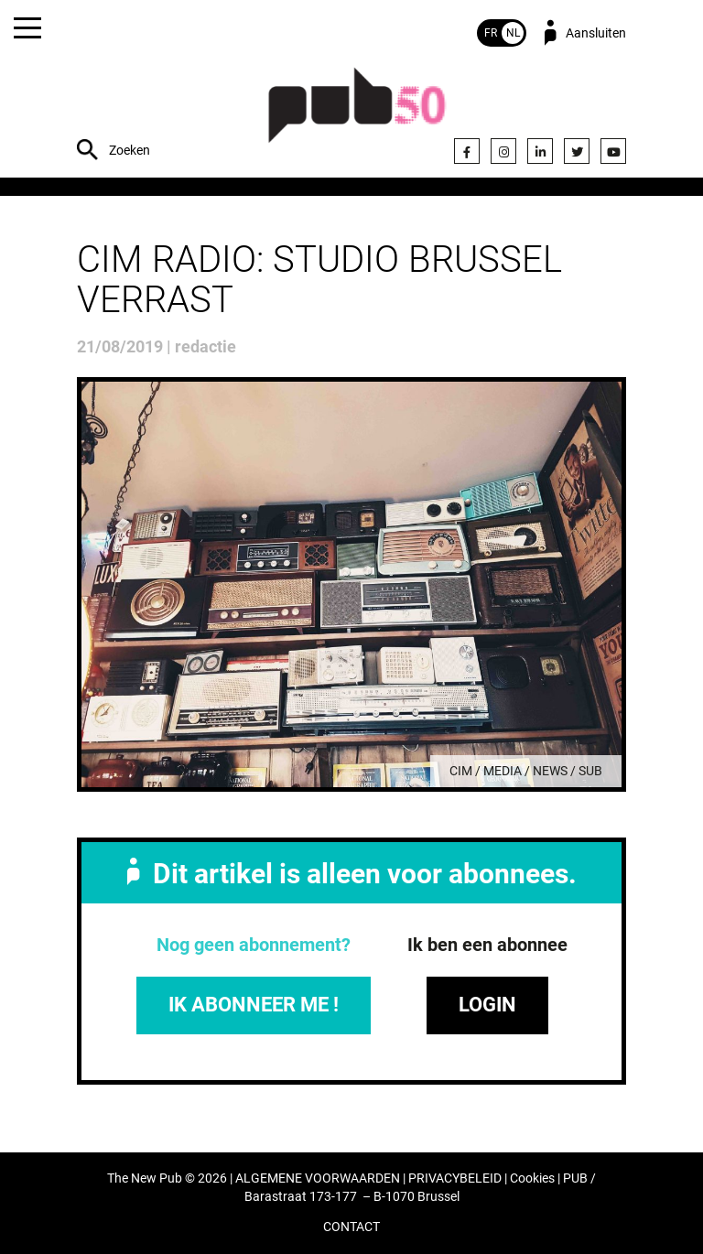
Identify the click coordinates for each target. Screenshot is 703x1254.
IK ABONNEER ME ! (253, 1004)
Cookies (532, 1178)
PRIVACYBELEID (455, 1178)
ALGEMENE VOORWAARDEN (317, 1178)
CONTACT (351, 1227)
